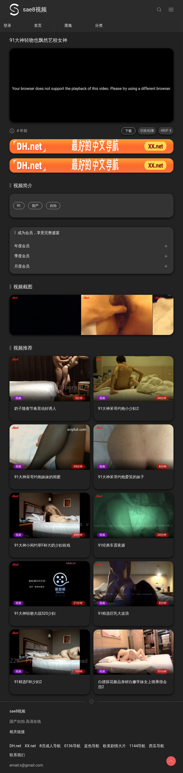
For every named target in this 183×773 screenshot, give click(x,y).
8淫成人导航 (50, 746)
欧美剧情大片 (114, 746)
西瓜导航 (156, 746)
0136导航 (72, 746)
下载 (128, 131)
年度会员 (22, 246)
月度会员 (22, 266)
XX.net (30, 746)
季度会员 (22, 256)
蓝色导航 (91, 746)
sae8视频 (28, 9)
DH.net (15, 746)
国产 (35, 206)
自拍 (53, 206)
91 (19, 206)
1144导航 (137, 746)
